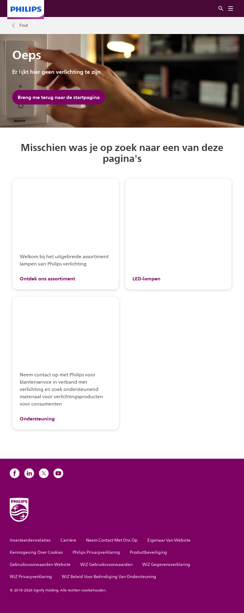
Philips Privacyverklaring (96, 552)
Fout (23, 25)
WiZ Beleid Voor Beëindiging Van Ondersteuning (109, 576)
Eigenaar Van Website (169, 540)
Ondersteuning (37, 418)
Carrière (68, 540)
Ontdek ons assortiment (47, 278)
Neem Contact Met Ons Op (112, 540)
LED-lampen (146, 278)
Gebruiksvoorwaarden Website (40, 564)
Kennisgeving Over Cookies (36, 552)
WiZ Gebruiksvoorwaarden (106, 564)
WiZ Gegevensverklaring (166, 564)
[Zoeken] (221, 8)
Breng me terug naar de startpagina (59, 97)
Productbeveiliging (148, 552)
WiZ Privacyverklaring (31, 576)
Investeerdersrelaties (30, 540)
